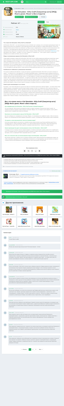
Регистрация (53, 1)
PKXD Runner (54, 50)
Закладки (42, 16)
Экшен (17, 29)
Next (40, 349)
